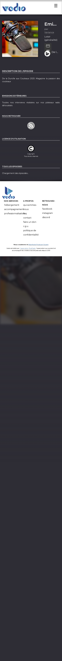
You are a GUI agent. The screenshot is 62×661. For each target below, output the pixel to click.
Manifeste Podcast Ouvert (38, 248)
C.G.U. (26, 229)
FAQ (25, 216)
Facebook (47, 212)
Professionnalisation (14, 216)
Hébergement (11, 208)
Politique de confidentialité (31, 235)
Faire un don (29, 225)
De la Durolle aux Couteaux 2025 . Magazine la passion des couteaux (55, 55)
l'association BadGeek (28, 251)
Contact (27, 221)
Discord (46, 220)
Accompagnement (14, 212)
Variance (49, 35)
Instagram (47, 216)
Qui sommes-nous (30, 210)
